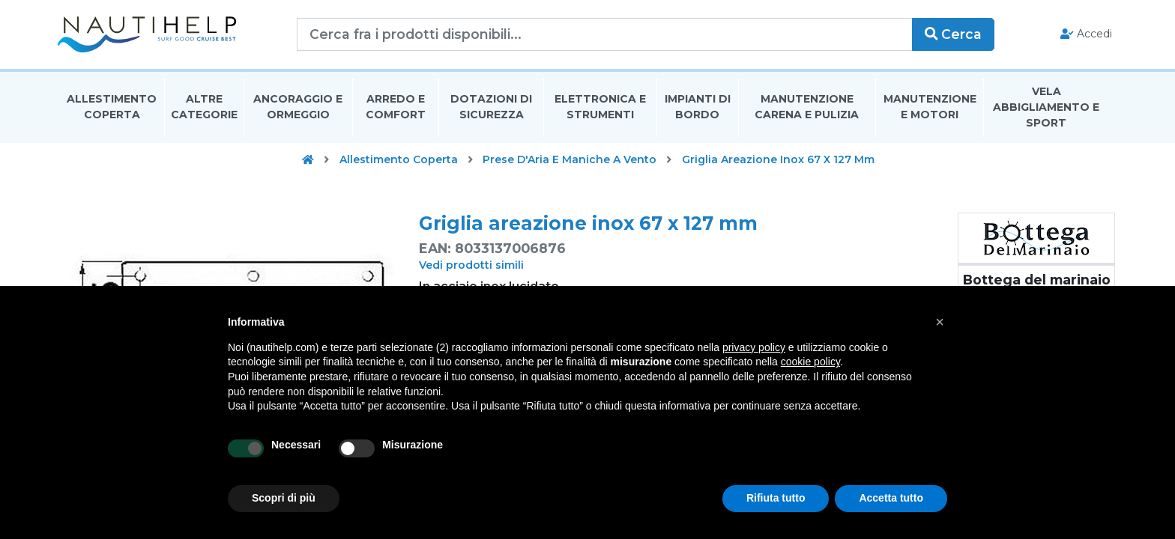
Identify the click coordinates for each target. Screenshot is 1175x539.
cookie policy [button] (810, 362)
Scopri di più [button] (283, 498)
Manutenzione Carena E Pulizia (807, 107)
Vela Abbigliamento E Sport (1046, 107)
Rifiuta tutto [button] (776, 498)
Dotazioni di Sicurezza (491, 107)
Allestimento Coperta (112, 107)
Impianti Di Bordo (698, 107)
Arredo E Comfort (396, 107)
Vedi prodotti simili (471, 265)
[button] (940, 322)
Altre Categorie (204, 107)
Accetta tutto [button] (891, 498)
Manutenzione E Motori (929, 107)
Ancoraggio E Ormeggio (297, 107)
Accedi (1084, 34)
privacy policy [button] (753, 347)
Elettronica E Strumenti (600, 107)
